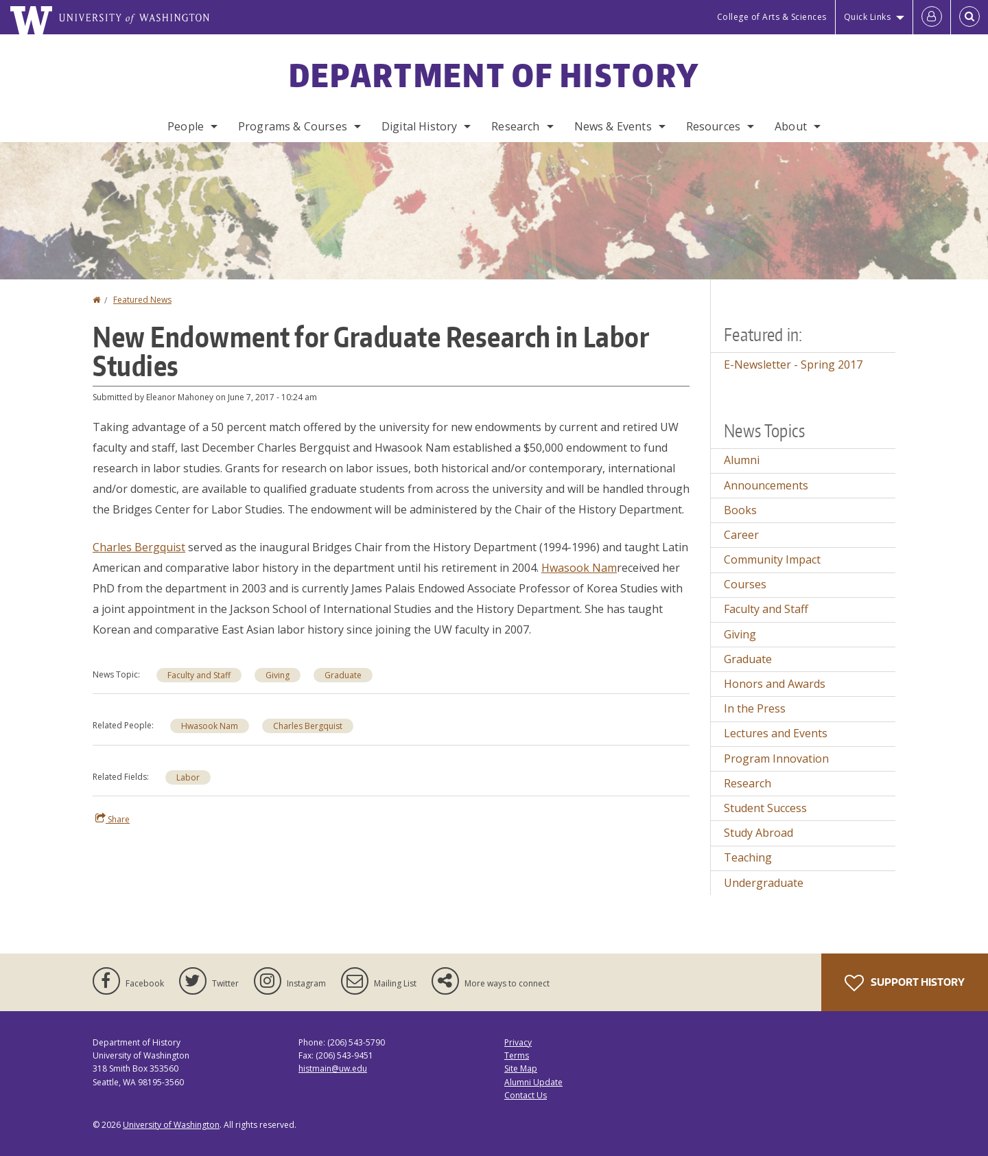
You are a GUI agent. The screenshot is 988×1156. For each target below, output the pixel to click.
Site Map (520, 1068)
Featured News (142, 299)
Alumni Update (533, 1082)
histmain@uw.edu (332, 1068)
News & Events (613, 126)
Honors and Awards (774, 683)
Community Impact (772, 559)
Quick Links (867, 17)
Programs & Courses (292, 126)
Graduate (748, 659)
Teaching (748, 857)
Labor (188, 777)
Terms (516, 1055)
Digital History (419, 126)
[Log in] (931, 17)
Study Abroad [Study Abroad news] (758, 832)
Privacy (518, 1042)
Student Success (765, 808)
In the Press (755, 708)
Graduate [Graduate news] (343, 675)
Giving (278, 675)
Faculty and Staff (199, 675)
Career (741, 534)
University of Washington (171, 1125)
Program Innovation (776, 758)
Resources (713, 126)
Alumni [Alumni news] (742, 459)
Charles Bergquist (139, 547)
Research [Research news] (747, 783)
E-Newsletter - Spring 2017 (793, 364)
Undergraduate (763, 882)
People (185, 126)
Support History (905, 983)
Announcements (766, 485)
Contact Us (525, 1095)
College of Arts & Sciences (772, 17)
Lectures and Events (775, 733)
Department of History (494, 75)
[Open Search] (969, 17)
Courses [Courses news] (745, 584)
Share (112, 819)
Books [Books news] (740, 510)
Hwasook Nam (579, 567)
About (791, 126)
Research (515, 126)
